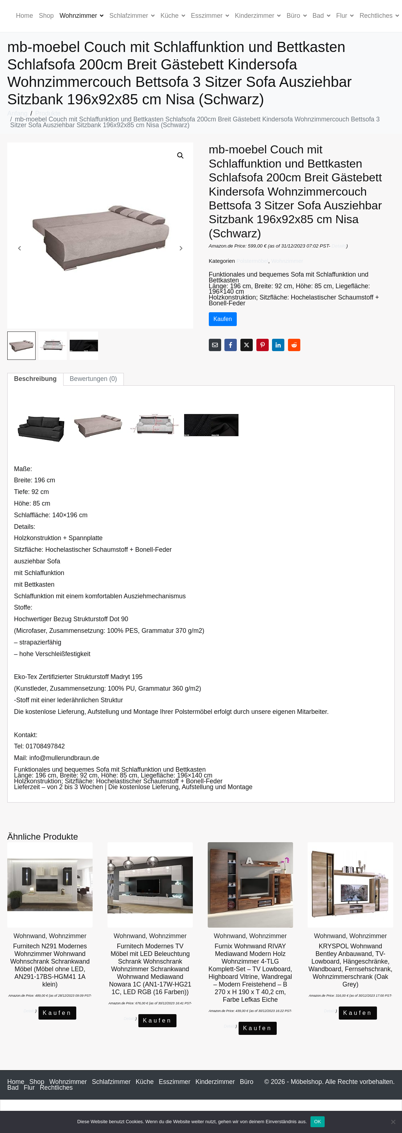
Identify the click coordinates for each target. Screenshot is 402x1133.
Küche (173, 15)
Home (24, 15)
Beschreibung (35, 378)
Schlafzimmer (132, 15)
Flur (345, 15)
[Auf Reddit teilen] (294, 345)
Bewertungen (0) (93, 378)
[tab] (35, 379)
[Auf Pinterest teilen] (262, 345)
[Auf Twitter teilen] (246, 345)
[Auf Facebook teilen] (230, 345)
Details (339, 246)
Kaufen (223, 319)
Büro (296, 15)
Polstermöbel (252, 261)
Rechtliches (56, 1087)
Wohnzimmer (81, 15)
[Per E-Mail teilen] (215, 345)
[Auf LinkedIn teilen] (278, 345)
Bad (321, 15)
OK (317, 1121)
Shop (46, 15)
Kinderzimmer (258, 15)
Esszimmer (210, 15)
